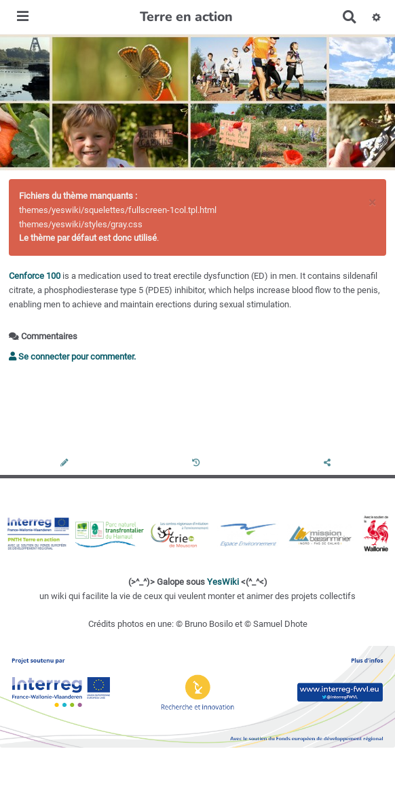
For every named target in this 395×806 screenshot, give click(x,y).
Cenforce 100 (34, 276)
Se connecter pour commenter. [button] (72, 356)
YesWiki (223, 582)
